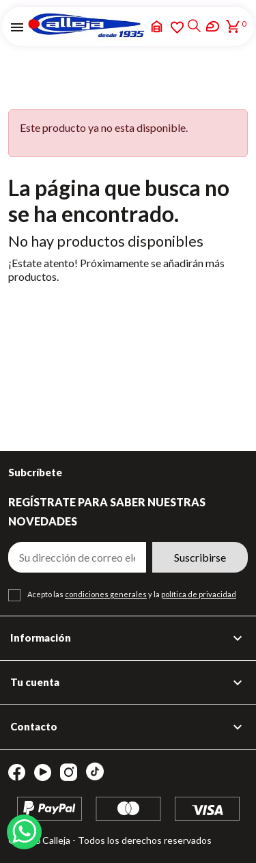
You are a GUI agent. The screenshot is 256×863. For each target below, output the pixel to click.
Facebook (16, 772)
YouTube (42, 772)
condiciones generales (106, 594)
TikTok (95, 771)
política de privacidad (198, 594)
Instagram (68, 772)
